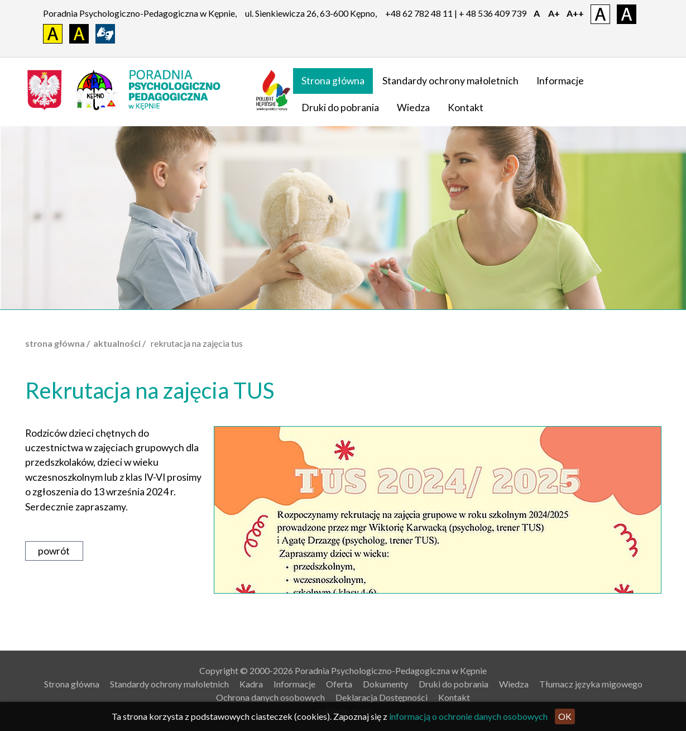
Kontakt (465, 107)
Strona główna (332, 81)
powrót (54, 551)
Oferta (339, 684)
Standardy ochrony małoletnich (450, 81)
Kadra (251, 684)
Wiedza (413, 107)
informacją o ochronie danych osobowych (468, 716)
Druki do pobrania (340, 107)
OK (565, 716)
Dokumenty (385, 684)
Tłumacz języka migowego (590, 684)
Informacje (560, 81)
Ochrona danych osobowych (270, 697)
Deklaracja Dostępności (381, 697)
